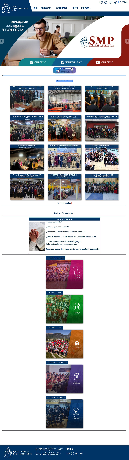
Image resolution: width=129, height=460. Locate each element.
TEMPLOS (75, 8)
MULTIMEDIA (86, 8)
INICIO (35, 8)
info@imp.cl (76, 242)
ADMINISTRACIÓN (62, 8)
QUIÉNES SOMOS (47, 8)
